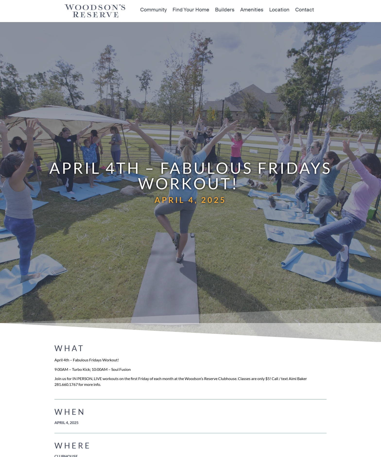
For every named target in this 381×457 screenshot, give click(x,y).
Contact (304, 10)
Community (153, 10)
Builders (224, 10)
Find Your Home (191, 10)
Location (279, 10)
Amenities (251, 10)
